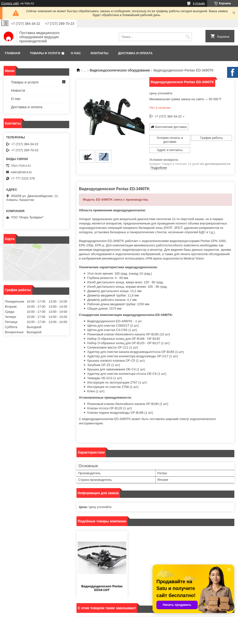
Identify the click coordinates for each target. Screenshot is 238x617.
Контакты (99, 53)
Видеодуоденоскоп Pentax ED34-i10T (102, 588)
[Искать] (187, 37)
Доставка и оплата (135, 53)
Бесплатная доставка (171, 127)
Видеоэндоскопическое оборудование (120, 70)
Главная (12, 53)
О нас (76, 53)
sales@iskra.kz (21, 172)
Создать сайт (10, 3)
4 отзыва (199, 3)
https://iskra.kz (21, 165)
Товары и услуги (45, 53)
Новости (18, 90)
